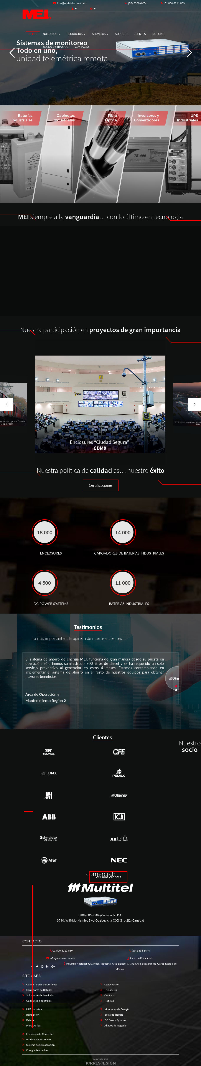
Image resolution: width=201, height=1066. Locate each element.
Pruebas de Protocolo (38, 1039)
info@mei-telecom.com (69, 3)
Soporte (121, 34)
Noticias (158, 34)
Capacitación (111, 984)
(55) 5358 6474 (135, 3)
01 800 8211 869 (173, 3)
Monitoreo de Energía (116, 1009)
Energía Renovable (37, 1050)
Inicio (32, 34)
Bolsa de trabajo (55, 46)
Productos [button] (76, 34)
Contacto (82, 46)
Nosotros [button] (51, 34)
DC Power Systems (115, 1020)
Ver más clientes (108, 877)
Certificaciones (100, 485)
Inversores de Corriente (39, 1034)
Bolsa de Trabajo (113, 1014)
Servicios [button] (100, 34)
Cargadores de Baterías (39, 990)
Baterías (30, 1020)
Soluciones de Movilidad (40, 995)
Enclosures (110, 990)
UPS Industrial (34, 1009)
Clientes (140, 34)
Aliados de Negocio (115, 1025)
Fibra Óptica (33, 1025)
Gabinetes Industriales (38, 1000)
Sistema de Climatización (40, 1044)
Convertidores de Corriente (41, 984)
